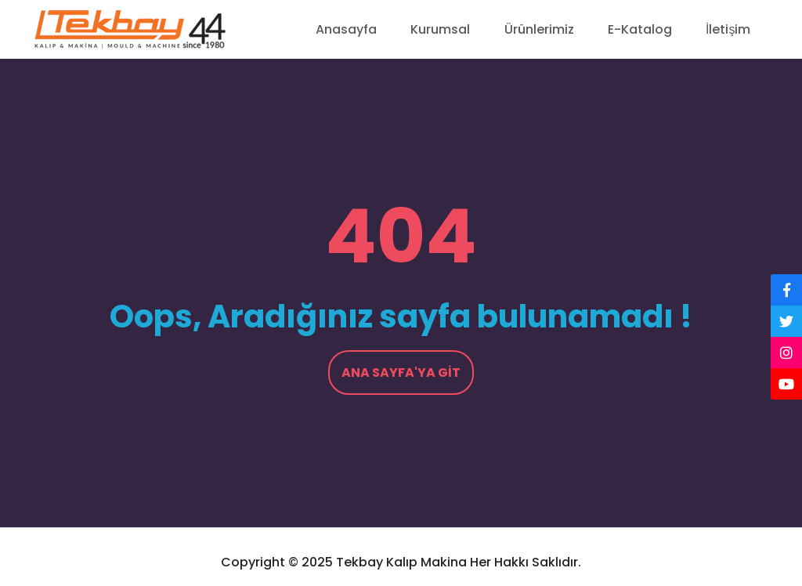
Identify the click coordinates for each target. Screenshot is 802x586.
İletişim (728, 29)
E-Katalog (640, 29)
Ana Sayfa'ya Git (401, 373)
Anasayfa (346, 29)
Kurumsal (440, 29)
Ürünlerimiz (539, 29)
